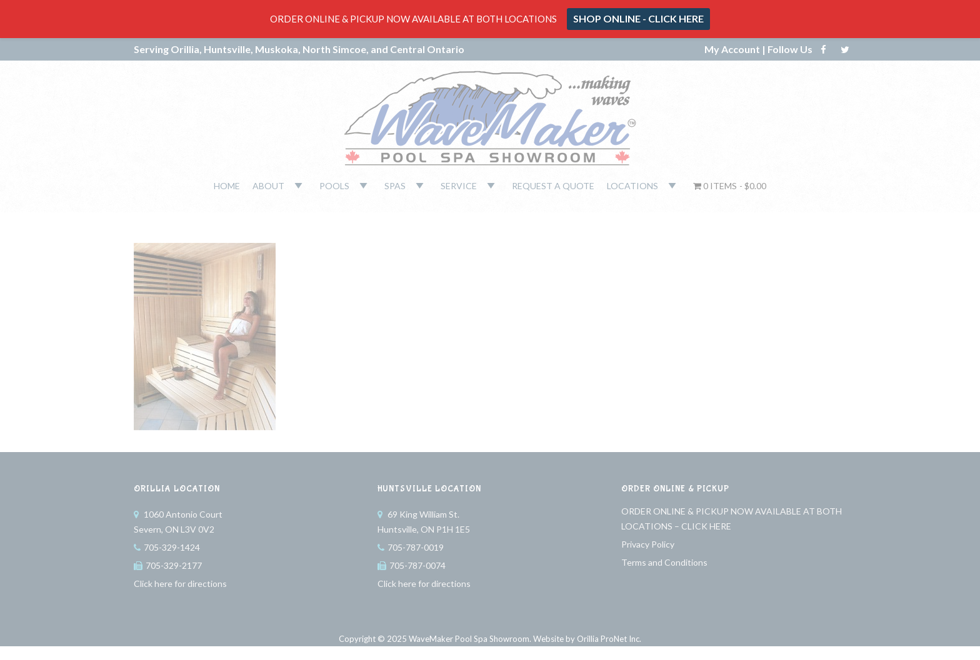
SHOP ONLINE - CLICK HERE (638, 18)
